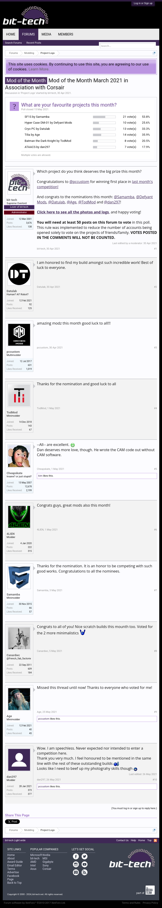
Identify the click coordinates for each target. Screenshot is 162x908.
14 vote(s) (129, 134)
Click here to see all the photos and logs (73, 212)
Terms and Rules (131, 902)
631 (30, 365)
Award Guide (15, 861)
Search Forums (13, 42)
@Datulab (56, 202)
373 (30, 790)
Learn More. (38, 69)
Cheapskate (14, 473)
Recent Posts (33, 42)
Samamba (13, 594)
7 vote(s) (130, 147)
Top (149, 840)
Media (46, 34)
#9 (155, 711)
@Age (71, 202)
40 (30, 729)
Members (65, 34)
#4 (155, 408)
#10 (155, 779)
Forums (28, 34)
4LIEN (11, 533)
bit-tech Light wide (15, 840)
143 (30, 426)
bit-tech (52, 93)
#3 (155, 347)
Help (133, 840)
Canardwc (13, 655)
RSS (155, 840)
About (11, 858)
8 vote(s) (130, 141)
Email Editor (14, 865)
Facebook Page (13, 877)
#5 (155, 469)
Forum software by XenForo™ (35, 902)
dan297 (12, 776)
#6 (155, 529)
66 (30, 608)
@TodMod (87, 202)
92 (30, 304)
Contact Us (122, 840)
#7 (155, 590)
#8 (155, 651)
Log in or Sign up (143, 3)
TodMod (12, 412)
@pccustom (79, 181)
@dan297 (112, 202)
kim (40, 475)
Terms (11, 868)
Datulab (12, 291)
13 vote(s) (129, 128)
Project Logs (28, 93)
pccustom (13, 351)
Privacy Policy (150, 902)
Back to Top (14, 882)
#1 (155, 248)
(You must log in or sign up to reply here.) (134, 808)
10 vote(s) (129, 122)
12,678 (28, 486)
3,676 (29, 223)
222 (30, 547)
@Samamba (124, 196)
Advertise (13, 872)
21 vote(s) (129, 116)
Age (9, 716)
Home (10, 34)
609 (30, 669)
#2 (155, 286)
